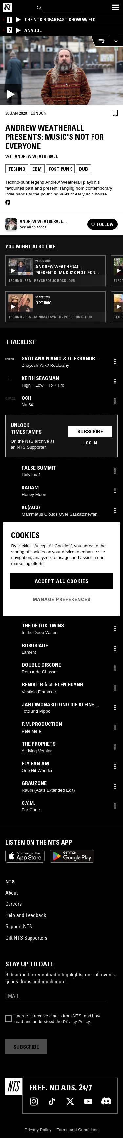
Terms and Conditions (78, 1129)
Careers (13, 903)
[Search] (39, 7)
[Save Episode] (115, 113)
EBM (37, 169)
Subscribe (90, 431)
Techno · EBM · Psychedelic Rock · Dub (41, 280)
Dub (83, 169)
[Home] (7, 7)
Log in (90, 443)
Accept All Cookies (62, 581)
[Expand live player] (116, 41)
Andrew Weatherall (36, 156)
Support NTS (18, 926)
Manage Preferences (62, 599)
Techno (16, 169)
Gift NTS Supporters (26, 937)
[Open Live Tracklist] (100, 41)
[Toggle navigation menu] (115, 7)
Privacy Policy (76, 1021)
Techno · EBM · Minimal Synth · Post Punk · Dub (50, 317)
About (11, 892)
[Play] (61, 70)
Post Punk (60, 169)
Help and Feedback (25, 915)
